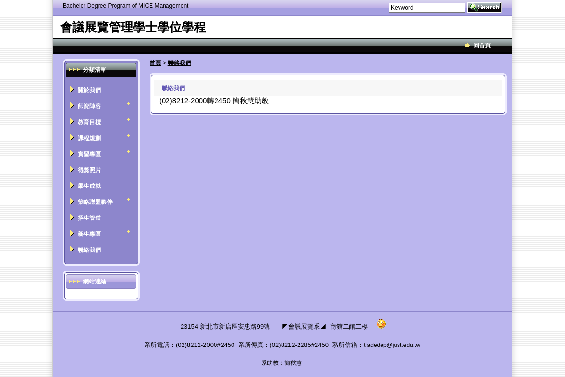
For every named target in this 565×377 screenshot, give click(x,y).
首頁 (155, 63)
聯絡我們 (179, 63)
